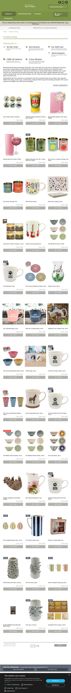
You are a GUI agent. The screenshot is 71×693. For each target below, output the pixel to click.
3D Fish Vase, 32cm (31, 582)
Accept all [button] (55, 681)
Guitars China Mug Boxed (33, 244)
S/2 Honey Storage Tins (10, 201)
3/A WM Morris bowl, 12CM (56, 244)
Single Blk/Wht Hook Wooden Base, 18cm (12, 625)
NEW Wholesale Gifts (24, 14)
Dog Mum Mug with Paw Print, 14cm (57, 498)
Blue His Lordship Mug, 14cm (34, 328)
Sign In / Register (30, 5)
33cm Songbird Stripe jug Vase (57, 582)
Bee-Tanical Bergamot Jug (33, 498)
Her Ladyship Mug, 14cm (10, 328)
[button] (24, 691)
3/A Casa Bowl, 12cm (54, 455)
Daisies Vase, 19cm (54, 286)
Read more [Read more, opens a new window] (7, 682)
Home (5, 31)
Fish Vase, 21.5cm (31, 625)
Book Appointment (18, 669)
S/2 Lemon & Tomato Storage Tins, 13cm (58, 159)
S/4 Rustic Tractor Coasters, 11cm (13, 244)
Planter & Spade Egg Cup (55, 540)
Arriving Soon (8, 18)
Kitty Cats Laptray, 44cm (55, 201)
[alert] (35, 683)
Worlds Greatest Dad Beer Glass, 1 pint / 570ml (36, 117)
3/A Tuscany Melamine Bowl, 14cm (13, 371)
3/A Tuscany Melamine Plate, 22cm (36, 286)
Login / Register (13, 123)
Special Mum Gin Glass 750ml (12, 159)
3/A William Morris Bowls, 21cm (12, 455)
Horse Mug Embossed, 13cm (34, 413)
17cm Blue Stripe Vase (32, 540)
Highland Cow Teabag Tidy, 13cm (58, 328)
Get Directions (52, 669)
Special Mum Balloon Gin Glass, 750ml (57, 117)
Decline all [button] (55, 685)
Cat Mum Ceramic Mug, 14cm (57, 371)
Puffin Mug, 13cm (31, 371)
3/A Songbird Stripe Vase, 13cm (12, 540)
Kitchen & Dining (13, 31)
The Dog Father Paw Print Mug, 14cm (57, 414)
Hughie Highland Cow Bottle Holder (11, 498)
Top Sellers (37, 14)
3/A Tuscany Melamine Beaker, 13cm (12, 414)
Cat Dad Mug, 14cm (9, 286)
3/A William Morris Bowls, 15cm (35, 455)
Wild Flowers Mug (31, 201)
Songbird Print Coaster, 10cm (57, 625)
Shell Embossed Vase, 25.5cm (12, 582)
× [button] (69, 675)
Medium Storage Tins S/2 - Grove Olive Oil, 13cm (35, 159)
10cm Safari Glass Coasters (11, 117)
